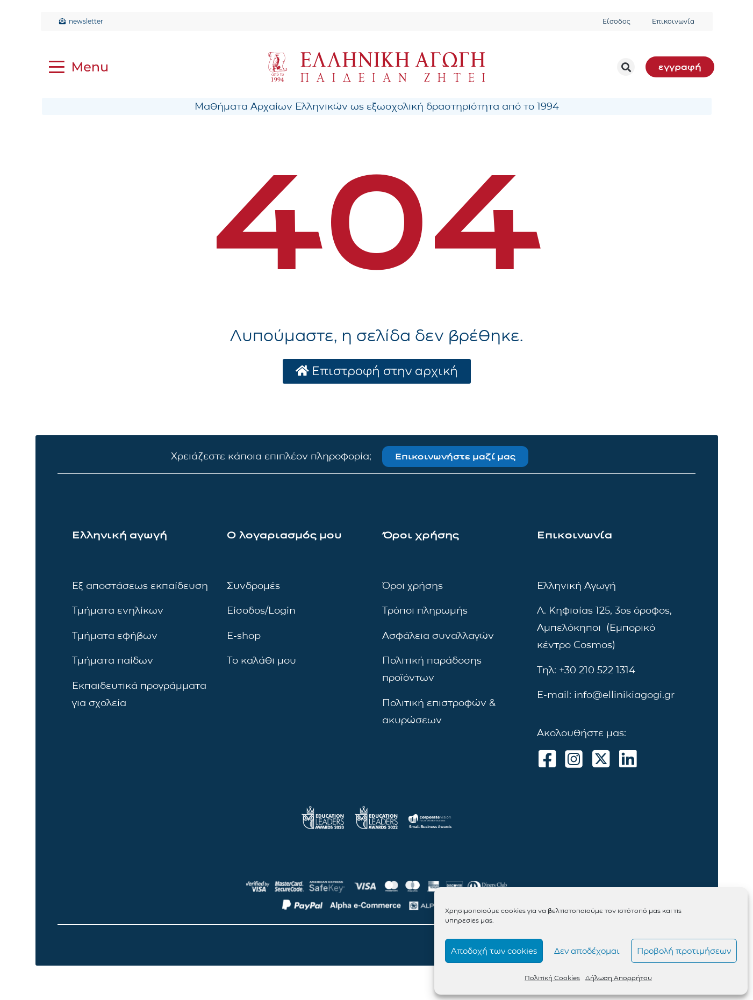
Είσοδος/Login (261, 611)
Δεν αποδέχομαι (587, 951)
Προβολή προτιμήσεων (684, 951)
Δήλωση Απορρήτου (618, 978)
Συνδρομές (253, 586)
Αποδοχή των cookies (494, 951)
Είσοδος (616, 21)
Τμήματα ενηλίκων (117, 611)
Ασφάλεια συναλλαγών (438, 636)
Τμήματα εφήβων (114, 636)
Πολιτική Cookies (552, 978)
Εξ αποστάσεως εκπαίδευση (140, 586)
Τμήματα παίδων (112, 660)
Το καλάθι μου (261, 660)
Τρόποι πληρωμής (425, 611)
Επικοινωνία (673, 21)
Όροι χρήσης (412, 586)
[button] (626, 67)
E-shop (244, 636)
